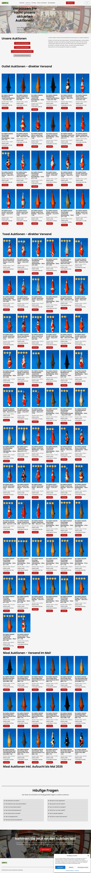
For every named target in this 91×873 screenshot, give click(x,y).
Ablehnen (71, 867)
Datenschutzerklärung (70, 870)
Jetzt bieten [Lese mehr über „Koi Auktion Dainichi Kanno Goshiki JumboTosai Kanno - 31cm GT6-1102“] (79, 108)
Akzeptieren (60, 867)
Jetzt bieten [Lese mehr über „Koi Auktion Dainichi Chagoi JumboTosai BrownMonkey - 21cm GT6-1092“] (20, 108)
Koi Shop (34, 2)
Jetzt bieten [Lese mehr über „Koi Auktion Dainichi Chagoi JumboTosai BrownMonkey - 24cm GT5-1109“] (49, 146)
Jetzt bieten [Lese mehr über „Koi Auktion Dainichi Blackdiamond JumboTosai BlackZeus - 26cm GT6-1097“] (49, 107)
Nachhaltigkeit (51, 2)
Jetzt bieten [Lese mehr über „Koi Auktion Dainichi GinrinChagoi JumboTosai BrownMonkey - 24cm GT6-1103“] (5, 148)
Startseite (21, 2)
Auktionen (27, 2)
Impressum (77, 870)
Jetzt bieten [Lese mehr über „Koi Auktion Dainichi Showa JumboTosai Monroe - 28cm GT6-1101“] (64, 108)
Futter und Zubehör (42, 2)
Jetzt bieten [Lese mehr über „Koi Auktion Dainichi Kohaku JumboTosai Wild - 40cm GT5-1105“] (20, 145)
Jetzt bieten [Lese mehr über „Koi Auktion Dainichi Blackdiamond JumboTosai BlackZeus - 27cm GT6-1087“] (5, 107)
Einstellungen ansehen (83, 867)
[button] (88, 855)
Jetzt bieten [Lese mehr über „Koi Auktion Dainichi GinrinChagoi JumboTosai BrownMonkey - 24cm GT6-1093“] (34, 109)
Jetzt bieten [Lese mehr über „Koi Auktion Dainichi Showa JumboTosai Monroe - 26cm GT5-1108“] (34, 146)
